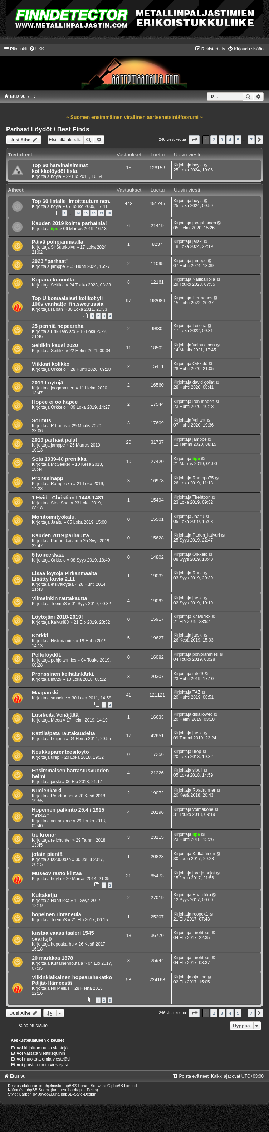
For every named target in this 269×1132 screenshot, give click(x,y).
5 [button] (238, 139)
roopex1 (200, 914)
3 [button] (222, 139)
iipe (54, 228)
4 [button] (230, 139)
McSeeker (60, 464)
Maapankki (45, 692)
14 (78, 213)
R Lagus (59, 425)
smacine (59, 697)
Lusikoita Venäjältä (55, 715)
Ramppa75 (61, 483)
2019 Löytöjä (47, 382)
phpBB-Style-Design (78, 1094)
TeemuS (59, 603)
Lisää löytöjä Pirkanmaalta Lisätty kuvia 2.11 (64, 576)
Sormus (41, 420)
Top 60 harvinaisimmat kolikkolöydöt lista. (60, 168)
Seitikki (57, 285)
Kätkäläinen (203, 853)
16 (93, 213)
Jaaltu (56, 522)
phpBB (68, 1085)
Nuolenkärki (47, 790)
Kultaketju (44, 895)
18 (109, 213)
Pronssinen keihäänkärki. (63, 674)
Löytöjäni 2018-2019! (57, 617)
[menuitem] (36, 48)
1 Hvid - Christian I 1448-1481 (68, 497)
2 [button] (213, 139)
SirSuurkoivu (63, 247)
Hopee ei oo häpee (55, 402)
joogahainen (204, 222)
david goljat (203, 382)
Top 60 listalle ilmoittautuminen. (71, 201)
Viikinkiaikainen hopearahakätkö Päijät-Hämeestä (72, 980)
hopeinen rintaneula (56, 914)
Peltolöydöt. (47, 655)
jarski (197, 241)
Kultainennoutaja (67, 963)
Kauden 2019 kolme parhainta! (69, 223)
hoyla (56, 176)
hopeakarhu (62, 944)
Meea (56, 720)
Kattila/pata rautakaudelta (63, 733)
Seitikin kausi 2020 (55, 345)
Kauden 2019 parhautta (60, 535)
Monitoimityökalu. (54, 517)
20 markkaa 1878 (52, 958)
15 (86, 213)
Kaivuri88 (60, 622)
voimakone (61, 820)
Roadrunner (62, 795)
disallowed (202, 714)
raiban (57, 309)
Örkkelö (58, 369)
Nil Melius (60, 988)
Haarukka (60, 900)
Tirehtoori (201, 497)
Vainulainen (203, 345)
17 (101, 213)
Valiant (198, 420)
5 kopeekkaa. (48, 555)
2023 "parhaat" (50, 261)
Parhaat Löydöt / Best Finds (47, 129)
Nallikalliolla (203, 279)
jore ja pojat (203, 873)
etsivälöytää (62, 584)
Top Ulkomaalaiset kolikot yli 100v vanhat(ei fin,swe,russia (67, 301)
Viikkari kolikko (50, 364)
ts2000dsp (61, 859)
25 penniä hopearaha (57, 326)
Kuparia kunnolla (53, 280)
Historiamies (63, 640)
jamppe (58, 266)
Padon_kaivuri (64, 540)
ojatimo (199, 976)
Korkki (40, 635)
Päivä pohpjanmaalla (57, 242)
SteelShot (60, 502)
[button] (194, 139)
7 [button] (251, 139)
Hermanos (202, 297)
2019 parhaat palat (54, 440)
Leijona (199, 325)
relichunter (61, 840)
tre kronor (44, 835)
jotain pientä (47, 854)
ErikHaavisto (63, 331)
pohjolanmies (63, 660)
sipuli (197, 770)
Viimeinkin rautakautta (59, 598)
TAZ (196, 692)
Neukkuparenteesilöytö (60, 752)
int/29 (56, 679)
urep (55, 757)
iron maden (203, 401)
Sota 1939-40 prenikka (59, 459)
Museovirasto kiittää (57, 873)
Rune (197, 572)
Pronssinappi (48, 478)
